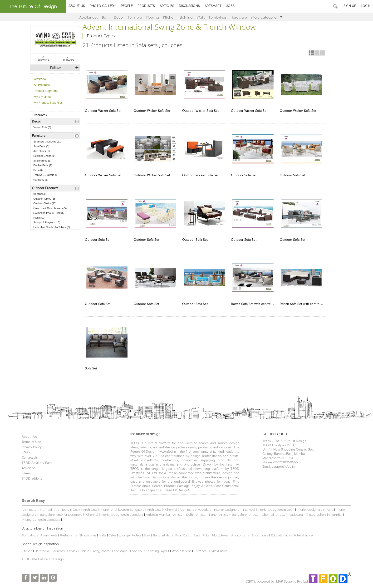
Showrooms (87, 533)
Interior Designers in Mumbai (233, 507)
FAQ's (25, 450)
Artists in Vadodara (288, 512)
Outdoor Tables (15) (44, 198)
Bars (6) (37, 170)
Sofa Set (90, 366)
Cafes (111, 533)
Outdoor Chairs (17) (44, 203)
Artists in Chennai (260, 512)
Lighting (186, 17)
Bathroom (41, 548)
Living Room (99, 548)
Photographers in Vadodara (40, 517)
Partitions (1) (40, 179)
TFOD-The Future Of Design (42, 557)
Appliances (88, 17)
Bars (195, 533)
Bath (106, 17)
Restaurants (68, 533)
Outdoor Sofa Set (241, 174)
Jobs (230, 6)
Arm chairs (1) (41, 151)
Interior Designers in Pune (314, 507)
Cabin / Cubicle (77, 548)
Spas (146, 533)
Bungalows (29, 533)
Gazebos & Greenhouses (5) (49, 208)
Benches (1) (40, 193)
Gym (211, 548)
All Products (41, 85)
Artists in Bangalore (232, 512)
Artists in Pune (205, 512)
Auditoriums (239, 533)
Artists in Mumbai (157, 512)
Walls (201, 17)
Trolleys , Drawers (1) (45, 174)
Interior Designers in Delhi (275, 507)
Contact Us (29, 455)
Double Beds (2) (42, 165)
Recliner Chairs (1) (43, 155)
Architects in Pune (95, 507)
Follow (54, 68)
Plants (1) (38, 217)
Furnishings (217, 17)
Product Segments (45, 91)
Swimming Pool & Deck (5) (48, 212)
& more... (307, 533)
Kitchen (169, 17)
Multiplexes (219, 533)
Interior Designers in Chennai (76, 512)
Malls (102, 533)
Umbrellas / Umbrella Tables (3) (51, 227)
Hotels (135, 533)
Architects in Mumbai (36, 507)
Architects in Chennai (161, 507)
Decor (119, 17)
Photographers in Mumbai (322, 512)
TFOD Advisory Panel (36, 460)
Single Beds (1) (41, 160)
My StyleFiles (42, 96)
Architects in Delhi (66, 507)
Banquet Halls (162, 533)
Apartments (47, 533)
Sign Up (350, 6)
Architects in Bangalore (126, 507)
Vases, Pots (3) (41, 127)
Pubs (205, 533)
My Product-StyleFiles (47, 102)
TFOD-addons (31, 476)
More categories (266, 17)
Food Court (182, 533)
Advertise (28, 466)
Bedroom (57, 548)
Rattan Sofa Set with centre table (250, 302)
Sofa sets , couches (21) (47, 141)
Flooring (152, 17)
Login (366, 6)
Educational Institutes (285, 533)
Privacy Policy (31, 445)
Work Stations (180, 548)
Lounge (123, 533)
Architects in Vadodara (195, 507)
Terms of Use (30, 440)
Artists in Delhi (182, 512)
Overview (39, 79)
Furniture (135, 17)
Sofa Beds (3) (41, 146)
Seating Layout (157, 548)
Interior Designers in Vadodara (121, 512)
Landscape (119, 548)
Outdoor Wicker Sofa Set (102, 110)
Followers (67, 58)
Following (42, 58)
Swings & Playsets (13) (46, 222)
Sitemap (26, 471)
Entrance (199, 548)
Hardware (239, 17)
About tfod (28, 434)
